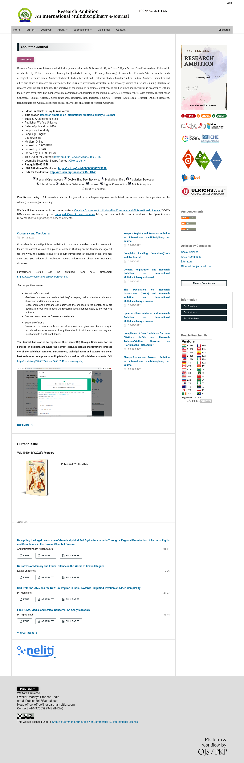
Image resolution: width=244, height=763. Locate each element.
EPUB (25, 555)
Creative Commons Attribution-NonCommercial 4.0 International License (95, 721)
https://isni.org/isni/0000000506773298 (82, 168)
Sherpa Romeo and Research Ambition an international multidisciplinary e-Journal (147, 361)
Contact (121, 29)
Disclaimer (104, 29)
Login (229, 2)
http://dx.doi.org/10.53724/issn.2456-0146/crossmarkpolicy (50, 361)
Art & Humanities (191, 256)
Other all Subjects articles (196, 266)
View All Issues (25, 632)
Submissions (81, 29)
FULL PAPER (72, 555)
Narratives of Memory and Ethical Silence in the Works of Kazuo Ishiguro (60, 566)
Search (224, 29)
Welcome (25, 59)
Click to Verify (77, 160)
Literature (186, 261)
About (61, 29)
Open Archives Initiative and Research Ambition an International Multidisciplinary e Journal (147, 317)
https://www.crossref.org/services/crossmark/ (43, 276)
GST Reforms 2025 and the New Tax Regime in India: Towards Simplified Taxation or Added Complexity (78, 588)
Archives (46, 29)
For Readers (190, 306)
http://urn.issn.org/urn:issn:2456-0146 (73, 172)
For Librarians (191, 318)
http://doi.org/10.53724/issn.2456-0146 (77, 156)
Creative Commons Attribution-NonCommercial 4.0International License (117, 210)
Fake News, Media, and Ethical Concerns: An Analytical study (53, 609)
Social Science (189, 252)
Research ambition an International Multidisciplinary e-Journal (77, 114)
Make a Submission (204, 283)
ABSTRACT (47, 555)
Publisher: (27, 689)
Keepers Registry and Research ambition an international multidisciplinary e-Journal (147, 237)
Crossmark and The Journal (33, 233)
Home (17, 29)
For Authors (190, 312)
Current (30, 29)
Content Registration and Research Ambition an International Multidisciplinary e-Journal (147, 273)
